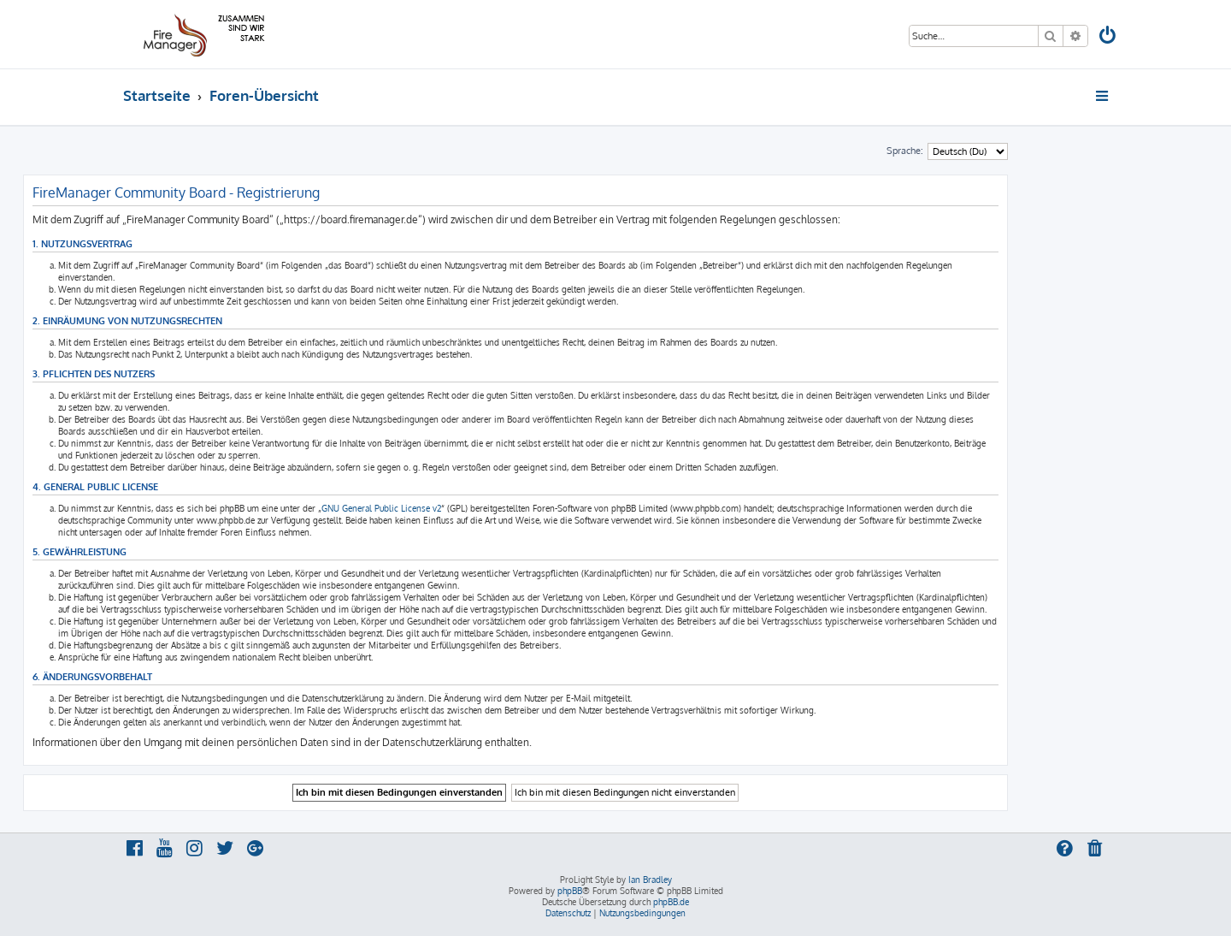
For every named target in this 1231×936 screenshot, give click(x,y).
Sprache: (904, 151)
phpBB (569, 891)
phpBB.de (671, 902)
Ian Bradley (650, 879)
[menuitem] (1109, 37)
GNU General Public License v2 (381, 508)
